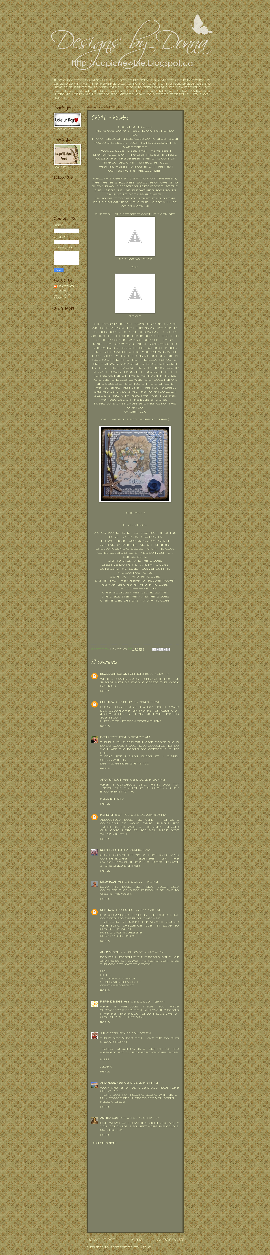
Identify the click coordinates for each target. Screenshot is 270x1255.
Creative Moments (119, 565)
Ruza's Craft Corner (117, 936)
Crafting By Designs (119, 600)
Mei (103, 971)
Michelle (108, 882)
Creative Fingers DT (117, 986)
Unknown (108, 702)
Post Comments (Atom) (130, 1247)
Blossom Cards (113, 674)
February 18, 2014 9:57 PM (138, 702)
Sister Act (119, 576)
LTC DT (105, 975)
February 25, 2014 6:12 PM (130, 1033)
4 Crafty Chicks (123, 537)
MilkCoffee (129, 573)
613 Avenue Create (119, 585)
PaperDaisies (111, 1002)
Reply (105, 691)
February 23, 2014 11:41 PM (143, 952)
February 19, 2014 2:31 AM (130, 737)
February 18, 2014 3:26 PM (149, 674)
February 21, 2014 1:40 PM (138, 882)
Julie (104, 1033)
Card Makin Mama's (118, 545)
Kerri (104, 850)
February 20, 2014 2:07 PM (144, 780)
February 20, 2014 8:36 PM (145, 815)
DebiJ (104, 737)
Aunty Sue (109, 1118)
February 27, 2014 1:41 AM (139, 1118)
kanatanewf (111, 815)
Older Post (170, 1240)
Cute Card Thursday (119, 569)
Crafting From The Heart (152, 178)
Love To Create (128, 588)
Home (136, 1240)
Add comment (104, 1143)
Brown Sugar (113, 541)
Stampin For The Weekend (120, 581)
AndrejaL (108, 1083)
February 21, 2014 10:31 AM (129, 850)
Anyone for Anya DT (117, 979)
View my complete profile (63, 295)
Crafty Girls (119, 561)
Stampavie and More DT (120, 982)
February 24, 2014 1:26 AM (144, 1002)
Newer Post (101, 1240)
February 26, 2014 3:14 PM (137, 1083)
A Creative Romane (112, 533)
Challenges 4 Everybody (119, 549)
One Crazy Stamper (119, 596)
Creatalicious (115, 592)
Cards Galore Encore (117, 553)
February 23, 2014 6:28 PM (139, 910)
